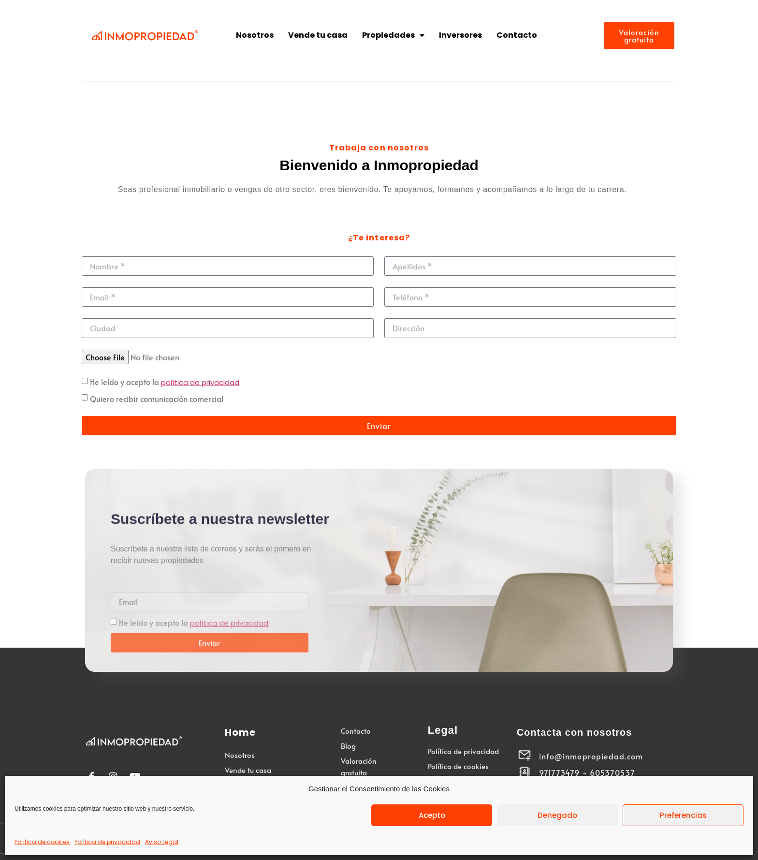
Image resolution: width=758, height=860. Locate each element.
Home (240, 732)
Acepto (432, 815)
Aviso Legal (161, 842)
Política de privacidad (107, 842)
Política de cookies (42, 842)
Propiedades (393, 35)
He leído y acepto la (164, 381)
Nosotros (255, 35)
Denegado (557, 815)
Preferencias (683, 815)
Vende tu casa (318, 35)
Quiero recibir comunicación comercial (156, 398)
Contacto (516, 35)
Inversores (460, 35)
